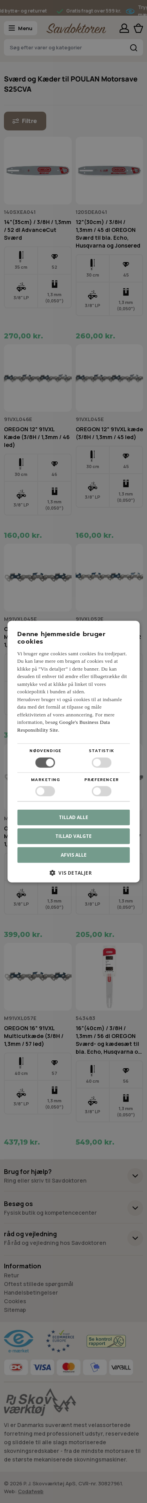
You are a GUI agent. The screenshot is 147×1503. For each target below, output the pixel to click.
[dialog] (73, 751)
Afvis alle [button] (74, 855)
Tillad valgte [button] (73, 836)
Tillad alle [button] (73, 817)
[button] (73, 876)
